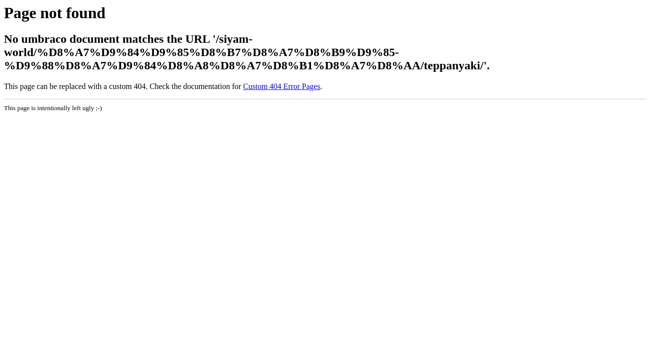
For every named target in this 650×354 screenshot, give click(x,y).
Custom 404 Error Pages (281, 86)
